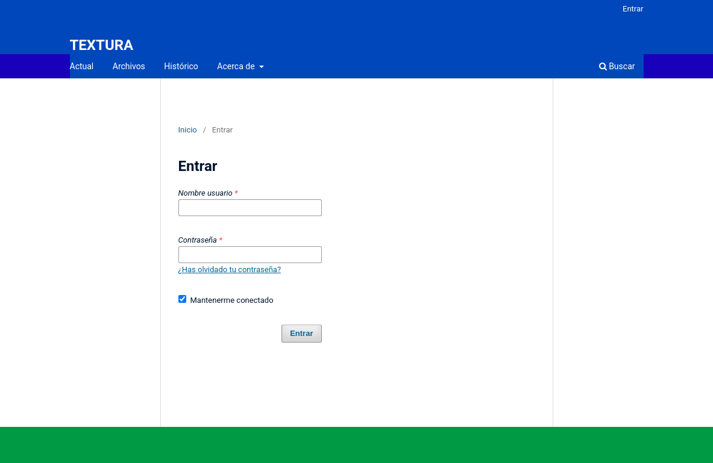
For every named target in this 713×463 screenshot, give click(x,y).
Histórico (181, 66)
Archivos (129, 66)
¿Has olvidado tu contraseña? (229, 269)
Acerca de (237, 66)
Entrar (633, 8)
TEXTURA (102, 45)
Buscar (617, 66)
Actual (82, 66)
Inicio (187, 129)
